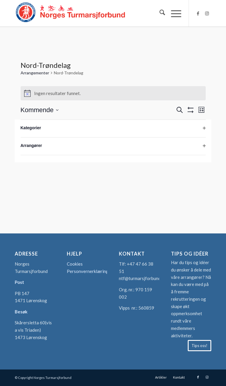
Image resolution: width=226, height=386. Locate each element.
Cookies (75, 263)
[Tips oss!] (199, 345)
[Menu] (173, 13)
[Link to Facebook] (198, 13)
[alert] (113, 93)
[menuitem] (159, 13)
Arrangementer (35, 72)
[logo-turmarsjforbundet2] (71, 13)
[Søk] (159, 13)
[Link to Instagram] (206, 13)
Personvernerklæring (88, 271)
